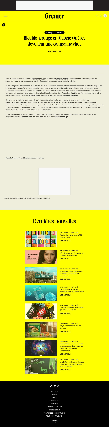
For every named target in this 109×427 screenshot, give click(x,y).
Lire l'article (65, 240)
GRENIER (54, 420)
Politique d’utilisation (54, 416)
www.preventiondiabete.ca (61, 88)
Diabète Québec (62, 79)
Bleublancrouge (39, 79)
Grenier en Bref (54, 410)
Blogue (54, 394)
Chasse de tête (54, 400)
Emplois (54, 398)
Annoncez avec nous (54, 407)
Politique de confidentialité (54, 413)
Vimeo (41, 158)
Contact (54, 404)
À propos (54, 391)
